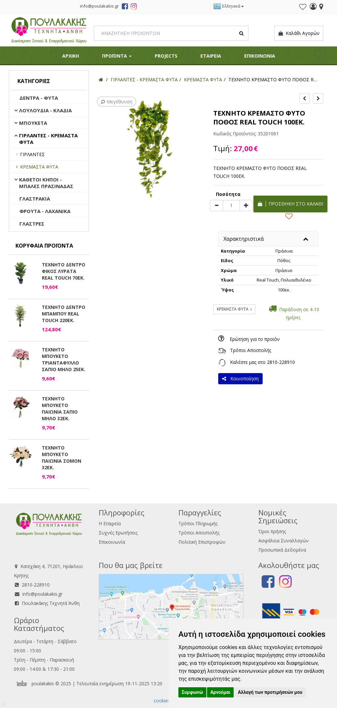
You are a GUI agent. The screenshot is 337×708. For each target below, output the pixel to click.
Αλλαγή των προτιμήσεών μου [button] (270, 692)
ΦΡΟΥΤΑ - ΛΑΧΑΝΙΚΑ (44, 211)
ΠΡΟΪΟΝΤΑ (117, 56)
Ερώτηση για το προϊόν (255, 339)
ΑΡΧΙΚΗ (70, 56)
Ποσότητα (228, 194)
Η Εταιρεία (110, 523)
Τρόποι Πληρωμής (198, 523)
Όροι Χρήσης (272, 531)
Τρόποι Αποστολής (250, 350)
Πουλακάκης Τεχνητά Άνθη (51, 603)
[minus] (216, 205)
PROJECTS (166, 56)
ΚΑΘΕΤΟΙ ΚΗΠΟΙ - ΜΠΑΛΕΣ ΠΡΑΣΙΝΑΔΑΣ (46, 182)
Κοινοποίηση (240, 378)
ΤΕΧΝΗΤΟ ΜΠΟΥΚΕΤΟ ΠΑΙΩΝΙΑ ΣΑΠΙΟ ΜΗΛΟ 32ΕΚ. (60, 408)
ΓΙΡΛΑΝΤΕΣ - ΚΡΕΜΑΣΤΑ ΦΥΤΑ (48, 138)
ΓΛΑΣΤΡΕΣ (31, 223)
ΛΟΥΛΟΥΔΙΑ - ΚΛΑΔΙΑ (45, 110)
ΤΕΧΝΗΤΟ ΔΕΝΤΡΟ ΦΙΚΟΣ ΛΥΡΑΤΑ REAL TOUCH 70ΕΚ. (63, 271)
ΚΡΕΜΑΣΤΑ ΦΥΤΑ (39, 167)
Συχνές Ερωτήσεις (118, 533)
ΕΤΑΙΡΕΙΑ (210, 56)
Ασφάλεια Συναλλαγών (283, 540)
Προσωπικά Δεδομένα (282, 550)
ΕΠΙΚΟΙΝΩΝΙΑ (259, 56)
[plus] (246, 205)
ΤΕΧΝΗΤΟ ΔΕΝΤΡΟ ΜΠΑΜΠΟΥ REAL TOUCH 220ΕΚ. (63, 313)
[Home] (101, 79)
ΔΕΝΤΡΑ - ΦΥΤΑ (38, 98)
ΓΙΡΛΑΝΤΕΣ (32, 154)
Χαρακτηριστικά (243, 238)
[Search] (171, 33)
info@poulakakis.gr (42, 594)
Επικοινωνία (112, 542)
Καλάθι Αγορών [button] (299, 33)
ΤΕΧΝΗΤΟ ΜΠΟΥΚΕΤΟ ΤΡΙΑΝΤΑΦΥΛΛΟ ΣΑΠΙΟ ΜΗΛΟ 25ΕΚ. (63, 359)
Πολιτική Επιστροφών (201, 542)
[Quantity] (231, 205)
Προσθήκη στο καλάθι (290, 204)
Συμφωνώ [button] (192, 692)
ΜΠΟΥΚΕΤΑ (33, 123)
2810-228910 (281, 362)
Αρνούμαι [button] (220, 692)
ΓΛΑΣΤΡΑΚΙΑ (34, 198)
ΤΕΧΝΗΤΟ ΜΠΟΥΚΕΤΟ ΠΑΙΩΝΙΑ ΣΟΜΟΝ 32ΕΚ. (61, 458)
